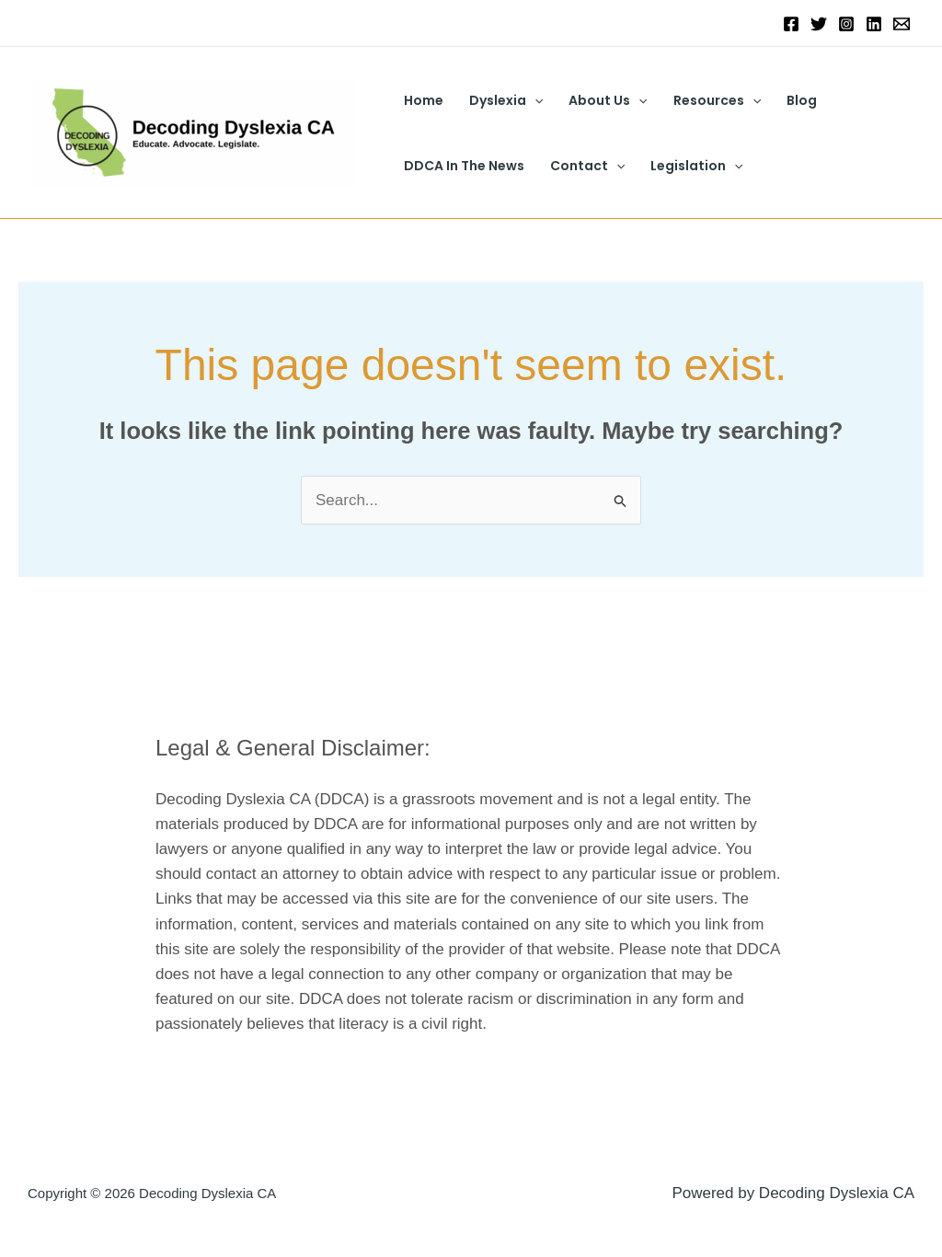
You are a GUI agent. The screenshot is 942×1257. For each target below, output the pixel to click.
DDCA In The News (464, 165)
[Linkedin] (874, 24)
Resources (717, 100)
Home (423, 100)
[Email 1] (901, 24)
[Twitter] (818, 24)
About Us (608, 100)
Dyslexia (506, 100)
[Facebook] (791, 24)
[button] (534, 100)
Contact (587, 165)
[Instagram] (846, 24)
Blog (802, 100)
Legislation (696, 165)
